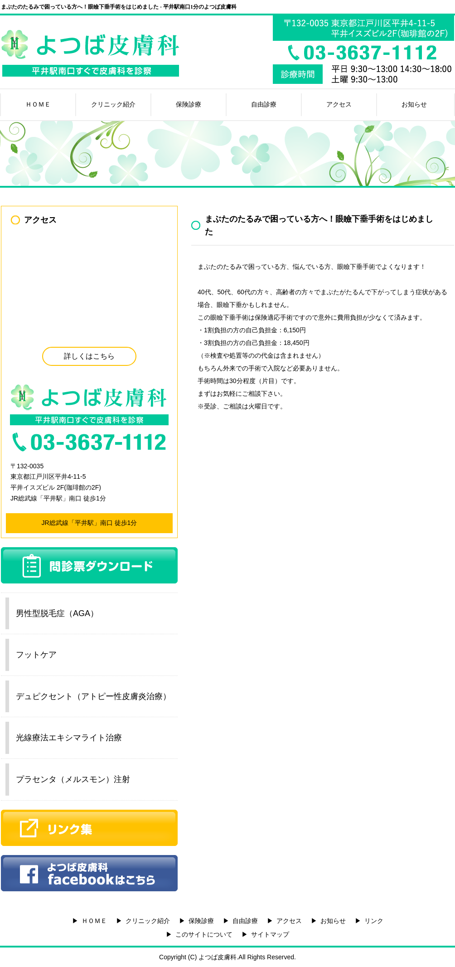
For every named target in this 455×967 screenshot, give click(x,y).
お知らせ (414, 104)
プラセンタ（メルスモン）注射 (73, 779)
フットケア (36, 654)
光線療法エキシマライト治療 (69, 737)
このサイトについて (203, 934)
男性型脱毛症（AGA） (57, 613)
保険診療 (188, 104)
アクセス (339, 104)
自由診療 (263, 104)
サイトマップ (270, 934)
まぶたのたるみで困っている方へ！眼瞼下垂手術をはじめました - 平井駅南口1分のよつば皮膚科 (119, 7)
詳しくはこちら (89, 356)
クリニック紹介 (113, 104)
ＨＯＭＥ (38, 104)
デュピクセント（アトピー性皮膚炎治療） (93, 696)
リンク (373, 920)
